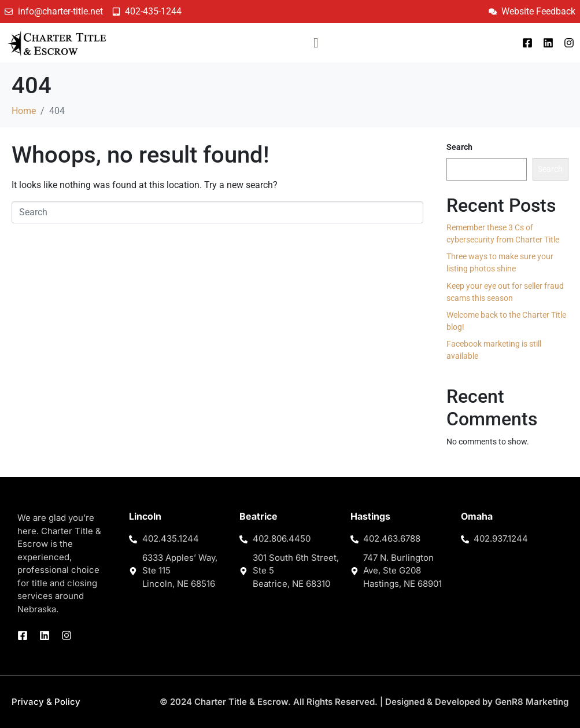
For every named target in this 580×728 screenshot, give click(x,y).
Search (459, 147)
